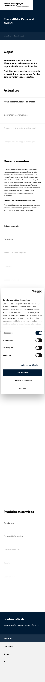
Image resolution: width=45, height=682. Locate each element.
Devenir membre (19, 36)
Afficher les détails (29, 365)
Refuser (22, 388)
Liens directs (22, 646)
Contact (22, 662)
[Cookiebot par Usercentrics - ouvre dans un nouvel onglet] (32, 291)
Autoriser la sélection (22, 380)
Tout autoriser (23, 373)
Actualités (7, 36)
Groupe (22, 654)
